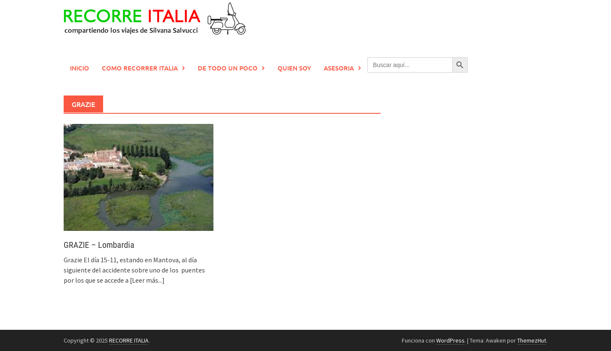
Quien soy (294, 68)
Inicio (79, 68)
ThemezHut (531, 340)
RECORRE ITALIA (129, 340)
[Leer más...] (147, 280)
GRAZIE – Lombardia (99, 245)
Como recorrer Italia (140, 68)
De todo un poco (228, 68)
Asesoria (339, 68)
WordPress (450, 340)
